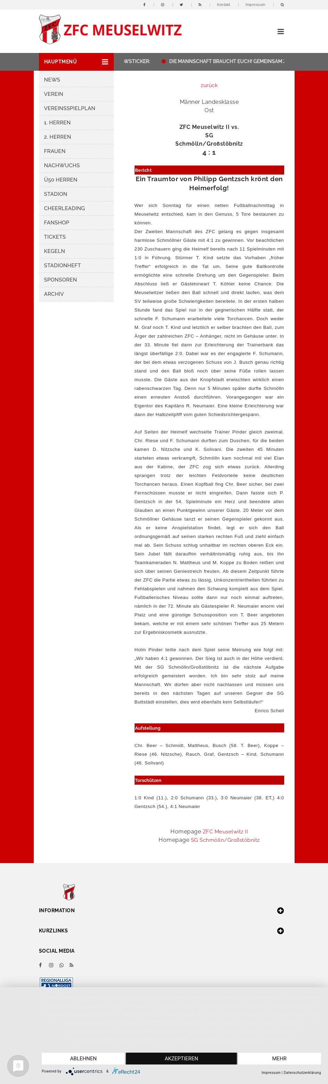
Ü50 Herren (61, 180)
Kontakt (223, 5)
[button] (76, 62)
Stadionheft (62, 265)
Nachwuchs (62, 165)
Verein (53, 94)
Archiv (54, 294)
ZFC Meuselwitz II (225, 832)
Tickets (55, 237)
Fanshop (57, 223)
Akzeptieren (181, 1058)
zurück (209, 85)
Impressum (255, 5)
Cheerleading (64, 208)
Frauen (55, 151)
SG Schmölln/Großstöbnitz (225, 840)
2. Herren (57, 137)
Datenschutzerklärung (302, 1073)
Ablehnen (83, 1058)
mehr (279, 1058)
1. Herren (57, 123)
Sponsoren (60, 280)
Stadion (55, 194)
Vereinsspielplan (70, 108)
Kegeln (54, 251)
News (52, 80)
